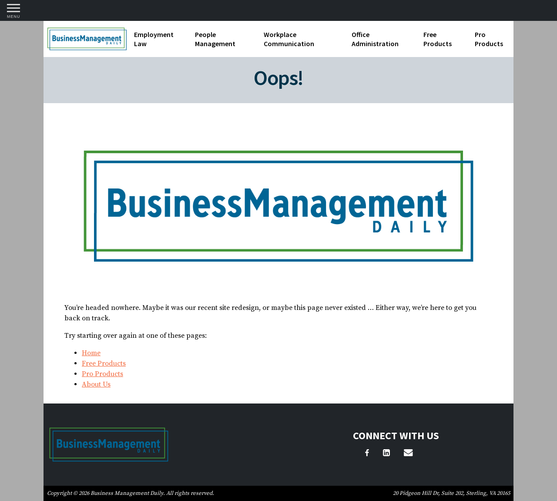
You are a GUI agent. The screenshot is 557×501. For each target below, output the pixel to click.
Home (91, 353)
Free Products (437, 39)
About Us (96, 384)
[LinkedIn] (386, 454)
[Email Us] (408, 454)
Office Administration (375, 39)
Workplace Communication (289, 39)
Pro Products (489, 39)
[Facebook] (367, 454)
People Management (215, 39)
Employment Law (154, 39)
